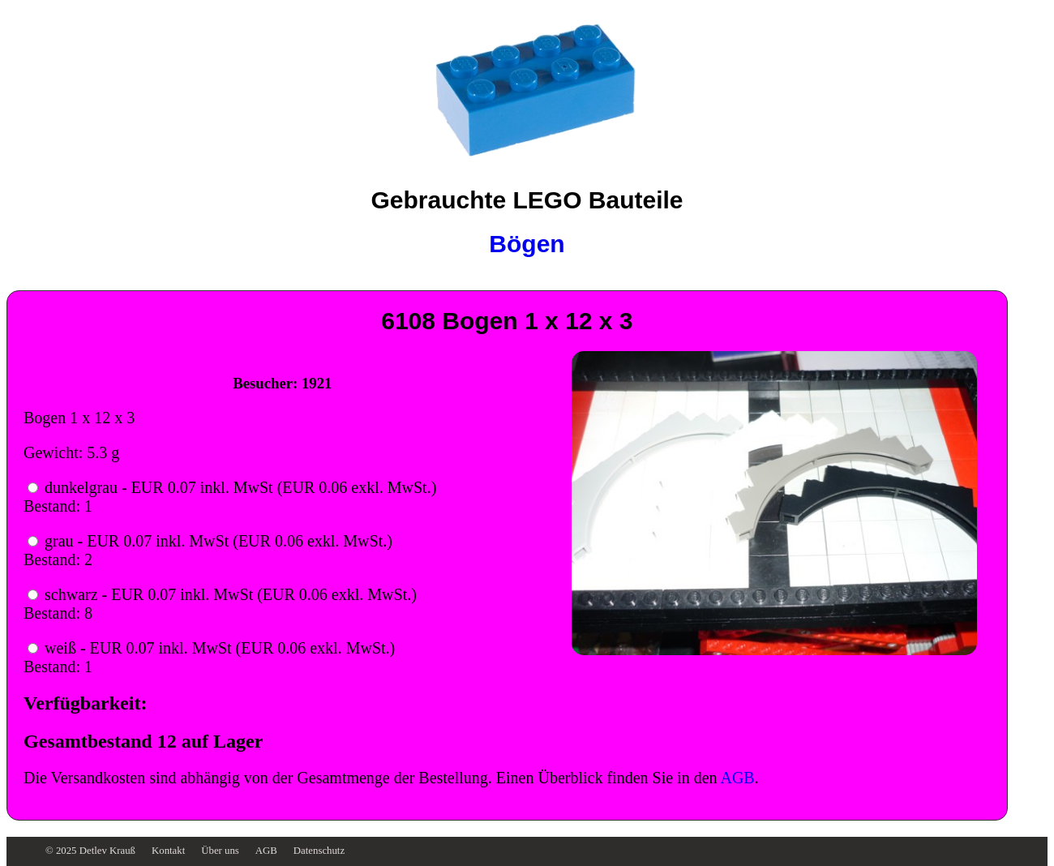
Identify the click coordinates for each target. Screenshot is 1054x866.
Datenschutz (319, 850)
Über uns (220, 850)
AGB (737, 778)
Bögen (526, 243)
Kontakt (168, 850)
